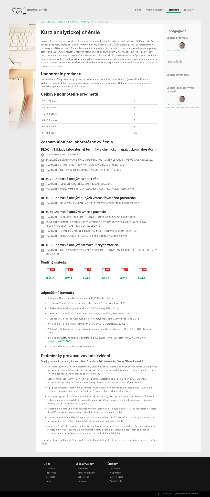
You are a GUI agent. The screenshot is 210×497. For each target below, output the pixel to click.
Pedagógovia (116, 481)
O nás (138, 9)
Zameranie (83, 468)
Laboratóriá (83, 476)
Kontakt (188, 9)
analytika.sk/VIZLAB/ (58, 341)
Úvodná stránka (48, 22)
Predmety (85, 22)
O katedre (50, 468)
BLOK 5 (142, 277)
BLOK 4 (123, 277)
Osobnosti (50, 476)
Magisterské (115, 472)
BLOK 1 (68, 277)
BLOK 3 (105, 277)
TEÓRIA (50, 277)
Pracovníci (51, 472)
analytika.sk (29, 10)
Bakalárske (73, 22)
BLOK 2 (86, 277)
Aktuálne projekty (86, 472)
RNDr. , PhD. (176, 50)
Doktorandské (116, 476)
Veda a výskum (155, 9)
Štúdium (173, 10)
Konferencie (83, 481)
